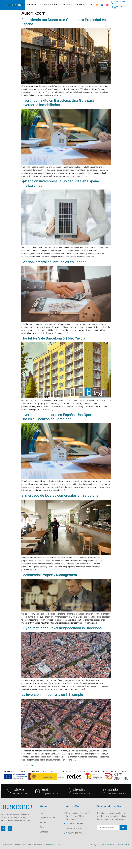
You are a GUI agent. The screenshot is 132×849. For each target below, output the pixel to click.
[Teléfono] (9, 791)
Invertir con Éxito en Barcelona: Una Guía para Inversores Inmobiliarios (57, 102)
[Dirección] (69, 791)
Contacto (80, 5)
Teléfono (18, 789)
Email (44, 789)
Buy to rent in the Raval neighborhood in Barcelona (61, 628)
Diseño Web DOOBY (53, 844)
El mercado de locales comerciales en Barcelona (59, 495)
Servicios (31, 5)
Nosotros (67, 5)
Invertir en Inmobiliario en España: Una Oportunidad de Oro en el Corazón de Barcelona (64, 417)
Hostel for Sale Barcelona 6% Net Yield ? (53, 338)
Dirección (79, 789)
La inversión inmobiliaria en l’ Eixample (52, 694)
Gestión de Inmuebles (50, 5)
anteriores (27, 765)
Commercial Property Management (49, 575)
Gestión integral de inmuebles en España (53, 262)
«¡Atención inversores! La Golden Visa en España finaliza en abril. (60, 183)
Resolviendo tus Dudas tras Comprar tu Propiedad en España (63, 22)
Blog (90, 5)
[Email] (37, 791)
